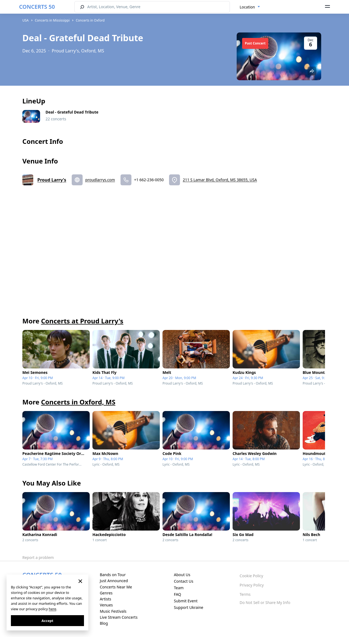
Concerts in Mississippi (52, 20)
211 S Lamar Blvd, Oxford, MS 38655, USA (220, 179)
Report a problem (38, 557)
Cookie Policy (251, 575)
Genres (106, 593)
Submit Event (186, 600)
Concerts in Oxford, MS (78, 401)
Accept (47, 620)
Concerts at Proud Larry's (82, 320)
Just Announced (114, 580)
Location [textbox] (247, 7)
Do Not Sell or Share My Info (265, 602)
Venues (106, 605)
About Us (182, 574)
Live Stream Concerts (118, 617)
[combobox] (249, 7)
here (52, 608)
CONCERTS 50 (37, 6)
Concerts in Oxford (90, 20)
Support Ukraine (188, 607)
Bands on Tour (113, 574)
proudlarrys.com (100, 179)
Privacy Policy (252, 585)
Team (179, 587)
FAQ (177, 594)
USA (25, 20)
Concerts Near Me (116, 587)
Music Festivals (113, 611)
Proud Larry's (51, 180)
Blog (104, 623)
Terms (245, 594)
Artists (105, 599)
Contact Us (183, 581)
